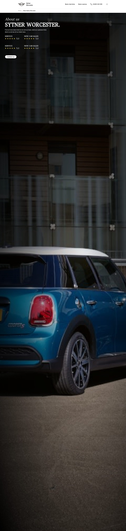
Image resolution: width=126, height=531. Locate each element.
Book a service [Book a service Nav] (82, 4)
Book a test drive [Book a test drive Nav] (70, 4)
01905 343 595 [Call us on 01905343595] (97, 4)
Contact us (10, 57)
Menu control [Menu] (107, 4)
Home (19, 10)
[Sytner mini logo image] (25, 4)
